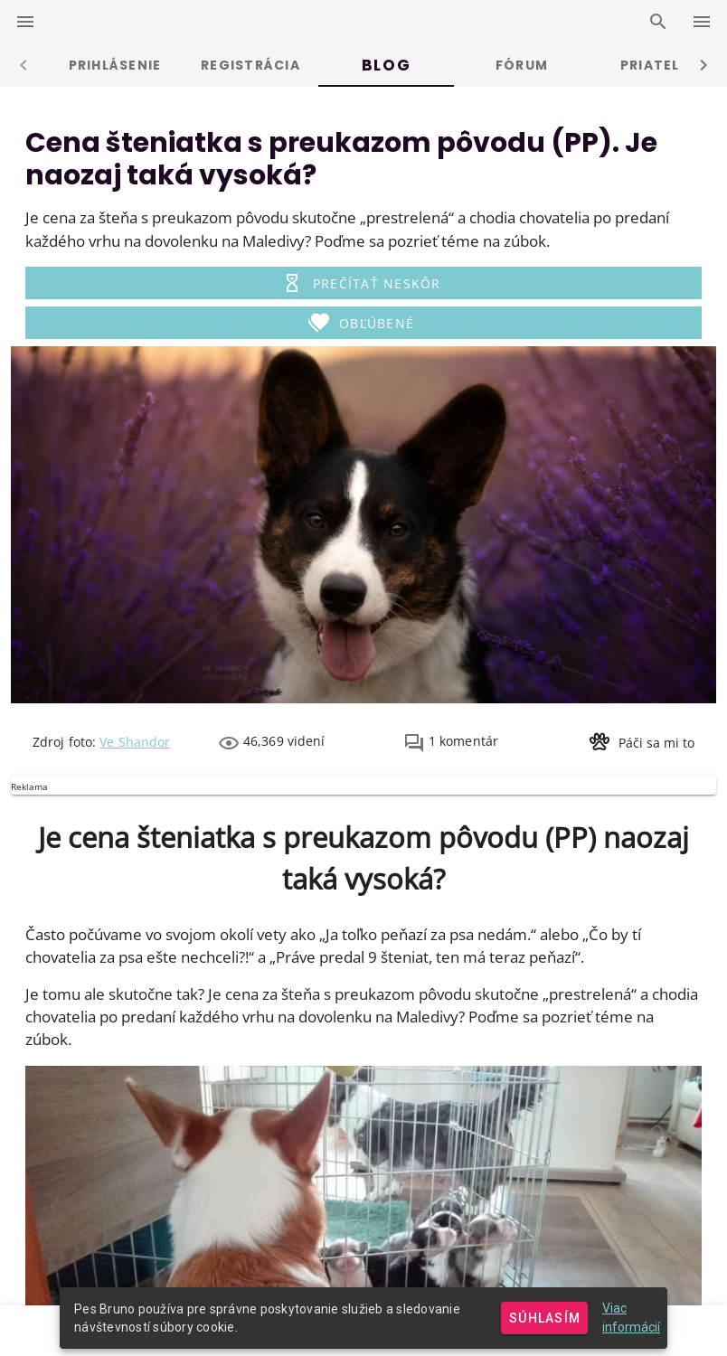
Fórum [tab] (522, 65)
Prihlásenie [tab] (115, 65)
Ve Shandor (134, 741)
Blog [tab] (386, 65)
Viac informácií (631, 1317)
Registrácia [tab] (250, 65)
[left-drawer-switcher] (25, 21)
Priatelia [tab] (657, 65)
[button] (363, 283)
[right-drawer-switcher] (701, 21)
